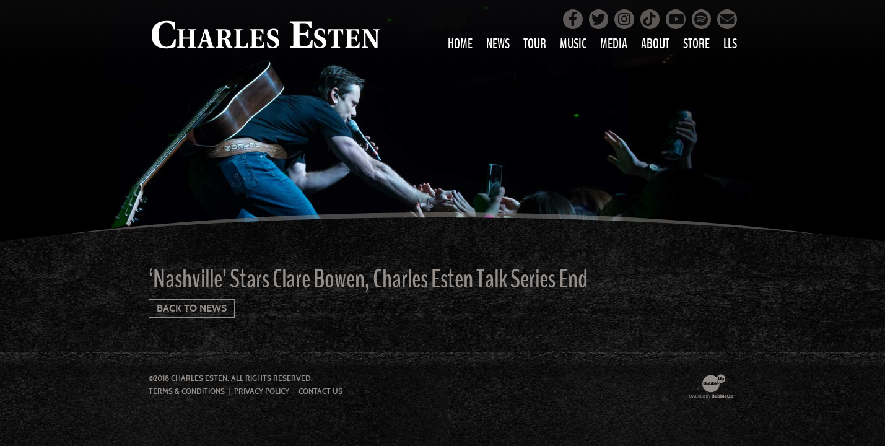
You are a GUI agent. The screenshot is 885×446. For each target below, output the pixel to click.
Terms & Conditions (187, 391)
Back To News (192, 308)
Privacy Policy (261, 391)
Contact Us (320, 391)
